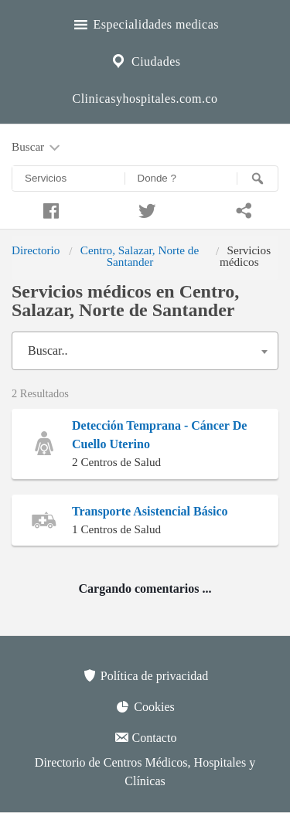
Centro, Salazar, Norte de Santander (139, 255)
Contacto (145, 737)
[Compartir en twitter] (145, 208)
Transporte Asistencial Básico (149, 511)
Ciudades (144, 59)
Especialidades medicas (145, 22)
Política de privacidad (145, 675)
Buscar (37, 147)
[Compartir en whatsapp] (241, 208)
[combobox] (145, 351)
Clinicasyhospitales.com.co (144, 98)
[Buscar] (257, 178)
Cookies (144, 706)
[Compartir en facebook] (48, 208)
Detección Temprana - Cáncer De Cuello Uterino (159, 435)
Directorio (36, 250)
